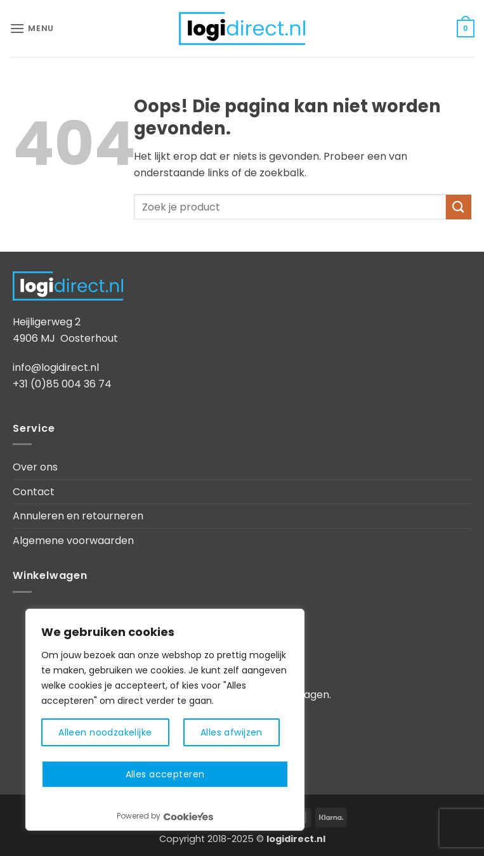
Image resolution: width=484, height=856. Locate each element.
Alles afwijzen (231, 732)
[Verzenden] (458, 207)
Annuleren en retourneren (78, 516)
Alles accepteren (165, 774)
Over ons (35, 467)
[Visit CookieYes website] (188, 816)
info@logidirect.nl (56, 367)
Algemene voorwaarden (73, 540)
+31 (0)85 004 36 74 (62, 384)
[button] (32, 28)
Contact (34, 491)
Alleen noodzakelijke (105, 732)
